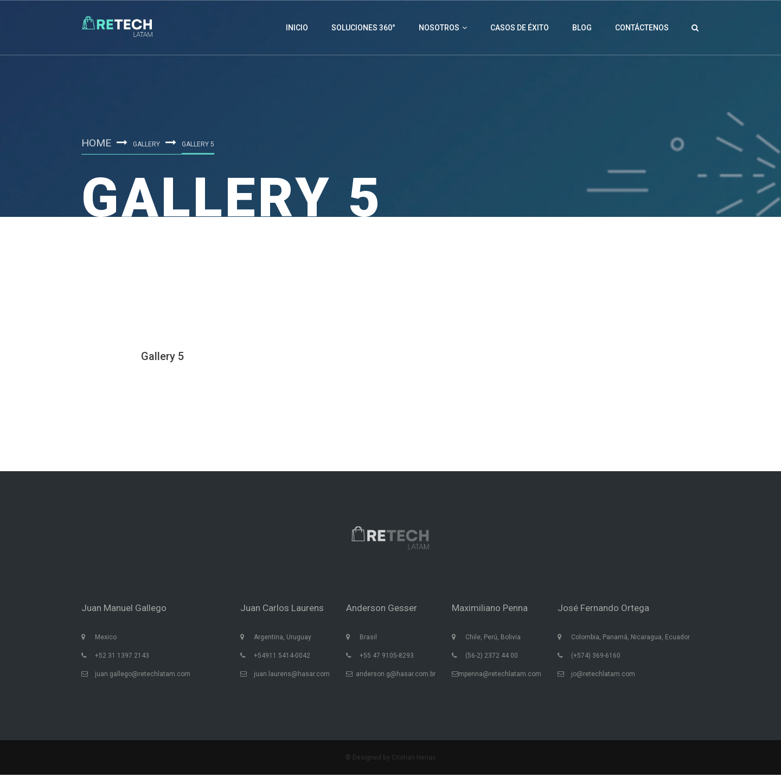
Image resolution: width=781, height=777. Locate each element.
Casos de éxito (519, 27)
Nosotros (443, 27)
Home (97, 142)
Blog (582, 27)
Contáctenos (642, 27)
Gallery (148, 144)
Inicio (297, 27)
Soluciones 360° (363, 27)
